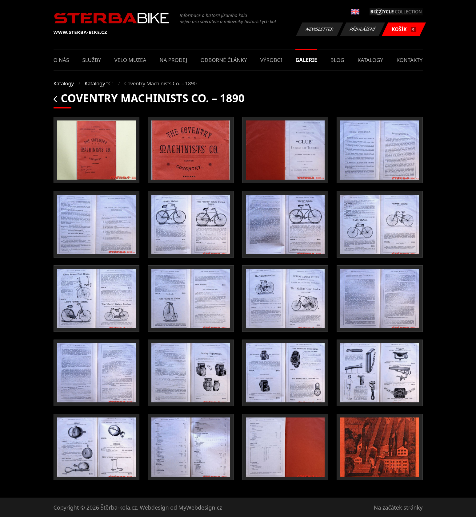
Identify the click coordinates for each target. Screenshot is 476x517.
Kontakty (409, 59)
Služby (91, 59)
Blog (337, 59)
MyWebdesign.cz (200, 507)
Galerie (306, 59)
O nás (61, 59)
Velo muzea (130, 59)
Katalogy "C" (99, 83)
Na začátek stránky (398, 507)
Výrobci (271, 59)
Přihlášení (363, 29)
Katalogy (370, 59)
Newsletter (320, 29)
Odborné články (224, 59)
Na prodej (173, 59)
